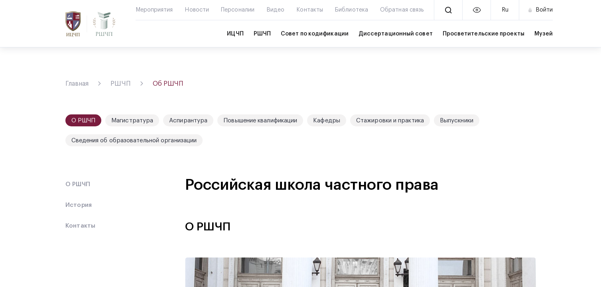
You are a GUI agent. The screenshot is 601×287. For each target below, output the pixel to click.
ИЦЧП (235, 34)
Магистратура (132, 121)
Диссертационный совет (396, 34)
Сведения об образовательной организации (134, 141)
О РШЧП (78, 184)
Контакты (80, 226)
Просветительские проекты (483, 34)
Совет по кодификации (315, 34)
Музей (543, 34)
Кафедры (326, 121)
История (78, 205)
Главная (77, 84)
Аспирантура (188, 121)
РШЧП (262, 34)
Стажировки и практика (390, 121)
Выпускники (456, 121)
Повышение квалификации (260, 121)
